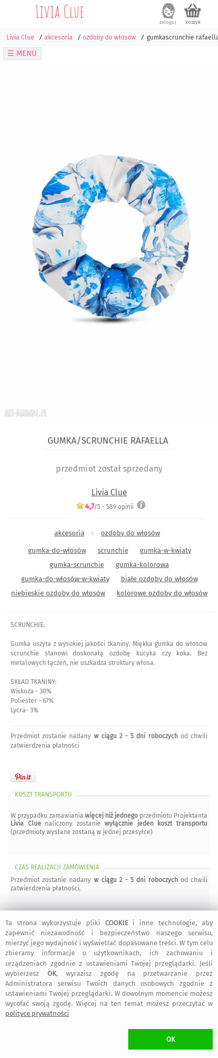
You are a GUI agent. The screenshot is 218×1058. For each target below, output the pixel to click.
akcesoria (69, 533)
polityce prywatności (37, 1013)
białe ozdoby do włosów (159, 579)
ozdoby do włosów (130, 533)
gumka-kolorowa (142, 565)
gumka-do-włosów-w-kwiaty (65, 579)
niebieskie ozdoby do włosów (58, 593)
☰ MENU (22, 53)
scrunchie (113, 550)
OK (170, 1039)
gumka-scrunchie (77, 565)
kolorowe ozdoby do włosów (162, 593)
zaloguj (167, 22)
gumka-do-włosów (57, 550)
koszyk (193, 22)
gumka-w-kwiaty (165, 550)
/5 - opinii (104, 506)
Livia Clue (59, 11)
